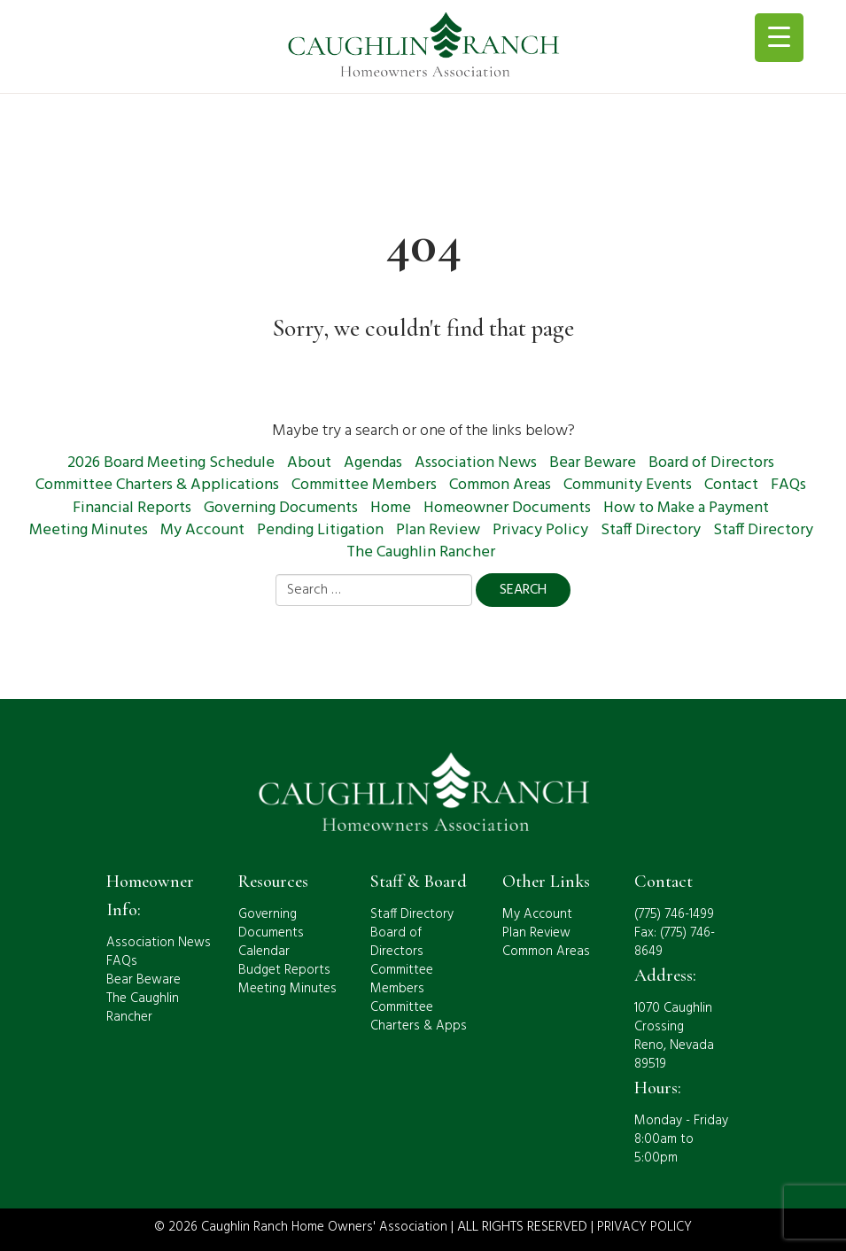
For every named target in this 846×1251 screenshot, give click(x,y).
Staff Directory (651, 530)
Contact (731, 485)
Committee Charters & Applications (157, 485)
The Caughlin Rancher (420, 552)
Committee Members (364, 485)
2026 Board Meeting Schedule (171, 463)
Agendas (373, 463)
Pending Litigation (320, 530)
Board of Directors (711, 463)
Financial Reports (132, 508)
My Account (202, 530)
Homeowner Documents (507, 508)
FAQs (788, 485)
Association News (476, 463)
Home (390, 508)
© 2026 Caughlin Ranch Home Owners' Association (300, 1227)
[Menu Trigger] (779, 37)
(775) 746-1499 (674, 914)
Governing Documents (281, 508)
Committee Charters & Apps (418, 1017)
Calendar (264, 951)
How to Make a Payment (686, 508)
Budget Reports (284, 970)
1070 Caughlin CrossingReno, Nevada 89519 (674, 1036)
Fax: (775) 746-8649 (674, 942)
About (309, 463)
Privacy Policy (540, 530)
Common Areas (500, 485)
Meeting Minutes (88, 530)
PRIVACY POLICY (644, 1227)
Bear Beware (592, 463)
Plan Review (438, 530)
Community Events (627, 485)
